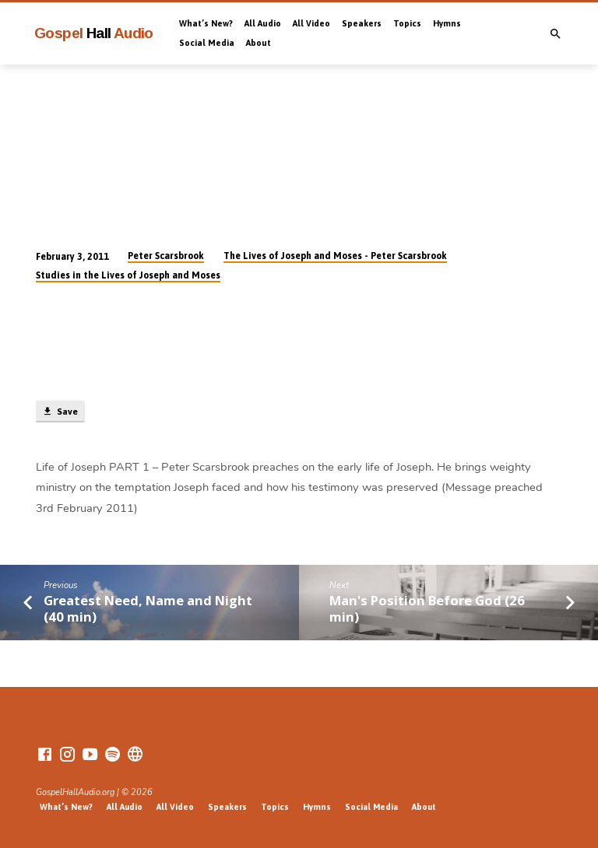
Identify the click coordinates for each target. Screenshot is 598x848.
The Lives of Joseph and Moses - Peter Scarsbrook (335, 256)
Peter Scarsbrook (166, 256)
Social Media (206, 42)
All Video (311, 23)
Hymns (447, 23)
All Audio (262, 23)
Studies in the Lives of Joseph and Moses (128, 275)
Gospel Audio (93, 33)
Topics (407, 23)
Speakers (362, 23)
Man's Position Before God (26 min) (427, 608)
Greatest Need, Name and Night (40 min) (148, 608)
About (258, 42)
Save (60, 411)
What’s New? (206, 23)
